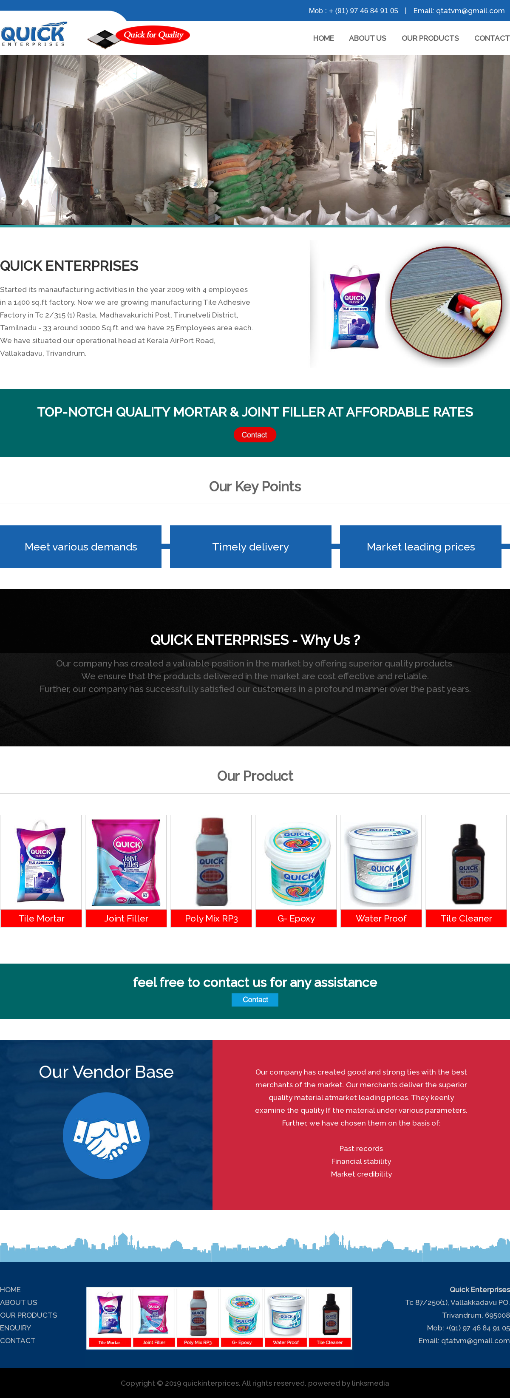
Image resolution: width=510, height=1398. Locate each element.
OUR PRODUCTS (430, 38)
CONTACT (492, 38)
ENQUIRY (15, 1328)
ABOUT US (367, 38)
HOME (323, 38)
